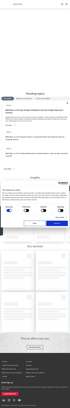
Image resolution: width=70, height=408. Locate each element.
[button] (11, 125)
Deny (34, 223)
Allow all (57, 223)
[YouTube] (19, 400)
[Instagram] (9, 400)
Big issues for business (24, 98)
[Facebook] (14, 400)
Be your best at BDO (43, 98)
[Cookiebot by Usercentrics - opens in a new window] (60, 183)
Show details (60, 217)
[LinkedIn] (3, 400)
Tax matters (8, 98)
